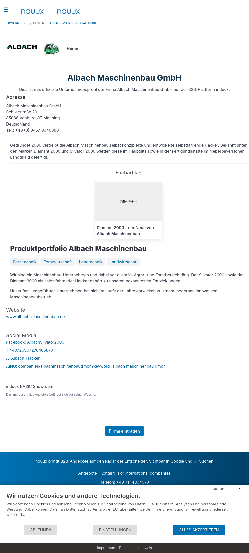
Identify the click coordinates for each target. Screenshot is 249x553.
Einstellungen (115, 530)
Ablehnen (40, 530)
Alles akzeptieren (199, 530)
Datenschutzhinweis (135, 548)
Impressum (106, 548)
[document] (124, 508)
